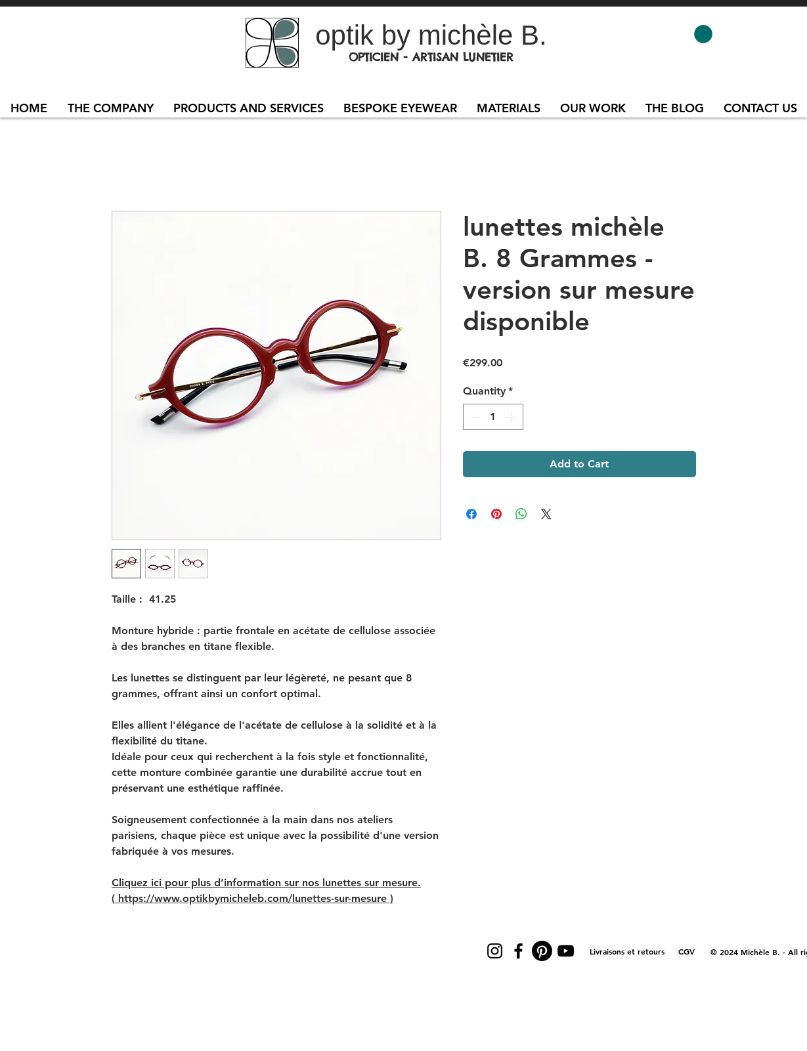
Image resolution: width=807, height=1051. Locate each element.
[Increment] (512, 416)
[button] (703, 34)
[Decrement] (474, 416)
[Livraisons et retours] (627, 951)
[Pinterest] (542, 951)
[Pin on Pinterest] (496, 514)
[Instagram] (495, 951)
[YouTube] (566, 951)
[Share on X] (546, 514)
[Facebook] (518, 951)
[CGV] (686, 951)
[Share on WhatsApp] (521, 514)
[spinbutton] (493, 416)
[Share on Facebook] (471, 514)
